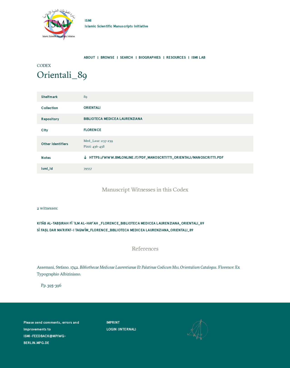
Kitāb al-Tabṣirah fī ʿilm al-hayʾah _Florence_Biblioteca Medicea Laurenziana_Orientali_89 (120, 223)
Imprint (113, 322)
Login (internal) (121, 329)
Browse (107, 57)
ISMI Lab (198, 57)
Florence (92, 129)
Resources (176, 57)
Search (126, 57)
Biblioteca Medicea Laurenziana (113, 118)
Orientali (92, 107)
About (89, 57)
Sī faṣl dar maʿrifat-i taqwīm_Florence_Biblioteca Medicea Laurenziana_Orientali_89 (115, 229)
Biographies (150, 57)
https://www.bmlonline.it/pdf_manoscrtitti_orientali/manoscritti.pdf (156, 157)
